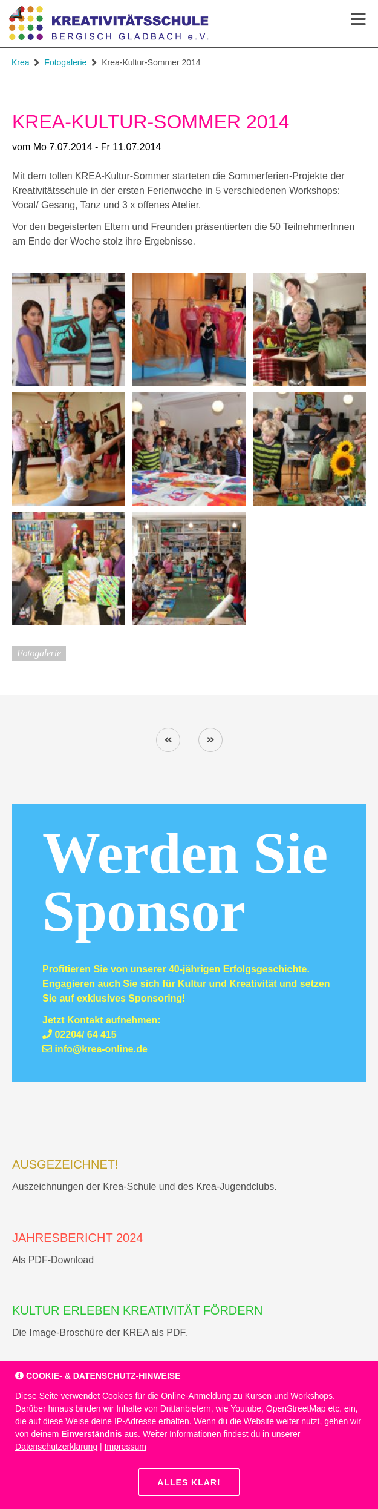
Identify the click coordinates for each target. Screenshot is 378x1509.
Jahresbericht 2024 (77, 1237)
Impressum (125, 1446)
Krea (20, 62)
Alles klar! (188, 1482)
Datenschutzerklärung (56, 1446)
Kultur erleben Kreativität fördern (137, 1310)
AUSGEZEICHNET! (65, 1164)
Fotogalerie (65, 62)
